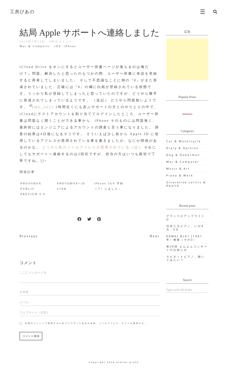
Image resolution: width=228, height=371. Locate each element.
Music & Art (178, 168)
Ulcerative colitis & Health (186, 184)
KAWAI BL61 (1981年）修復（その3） (184, 238)
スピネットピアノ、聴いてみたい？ (185, 258)
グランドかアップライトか (185, 217)
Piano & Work (179, 175)
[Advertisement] (187, 59)
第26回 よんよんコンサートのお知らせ (187, 248)
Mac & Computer (182, 161)
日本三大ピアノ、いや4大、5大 (185, 227)
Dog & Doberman (183, 155)
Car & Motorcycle (183, 141)
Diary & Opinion (182, 148)
